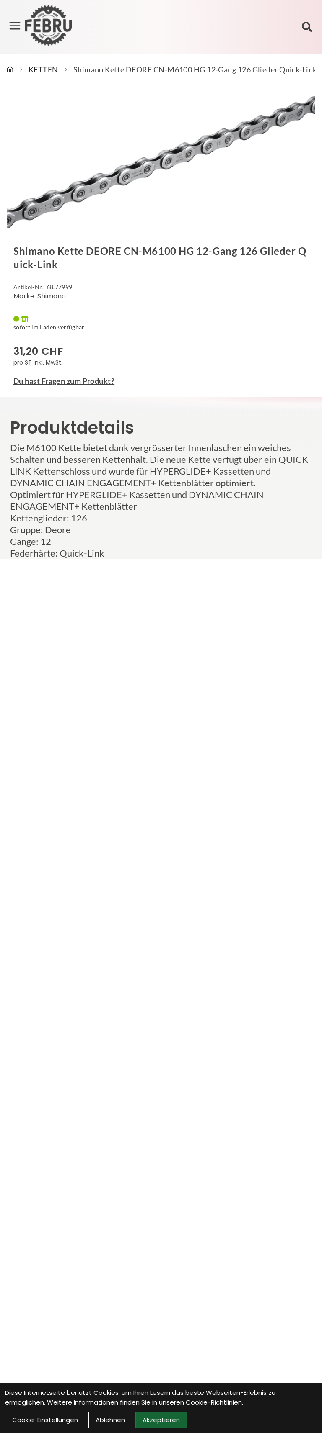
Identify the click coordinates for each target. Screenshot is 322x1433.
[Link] (14, 26)
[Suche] (307, 27)
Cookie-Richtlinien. (214, 1402)
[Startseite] (10, 69)
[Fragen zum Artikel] (161, 381)
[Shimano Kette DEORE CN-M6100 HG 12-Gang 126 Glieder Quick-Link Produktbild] (161, 161)
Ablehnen (110, 1419)
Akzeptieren (161, 1419)
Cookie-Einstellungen (45, 1419)
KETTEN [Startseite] (43, 69)
